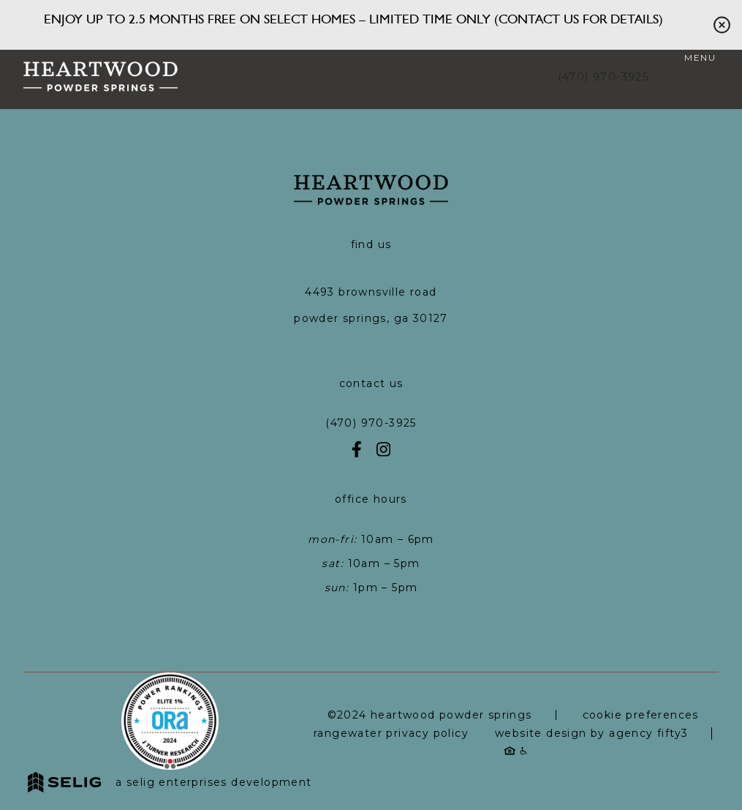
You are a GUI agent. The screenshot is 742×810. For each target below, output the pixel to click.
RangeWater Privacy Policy (391, 733)
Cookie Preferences (641, 714)
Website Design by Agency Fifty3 (591, 733)
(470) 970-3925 (603, 76)
